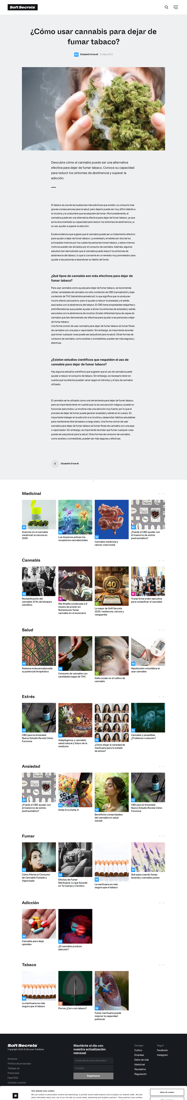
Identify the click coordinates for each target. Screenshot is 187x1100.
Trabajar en (14, 1068)
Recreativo (140, 1069)
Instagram (162, 1055)
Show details (125, 1095)
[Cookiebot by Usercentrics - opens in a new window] (15, 1095)
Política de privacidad (19, 1064)
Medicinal (31, 493)
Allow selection (167, 1087)
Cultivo (138, 1050)
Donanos (12, 1059)
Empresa (139, 1055)
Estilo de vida (141, 1060)
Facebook (162, 1050)
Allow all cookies (167, 1079)
